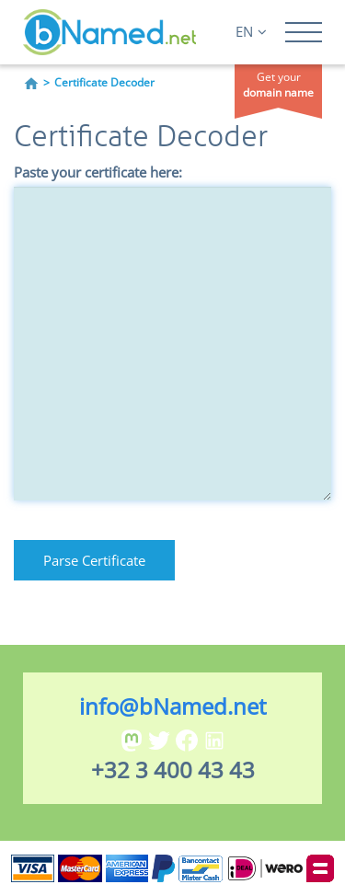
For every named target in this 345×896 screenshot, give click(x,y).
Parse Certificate (94, 560)
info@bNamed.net (173, 706)
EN (251, 31)
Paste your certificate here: (98, 172)
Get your (278, 84)
